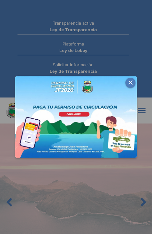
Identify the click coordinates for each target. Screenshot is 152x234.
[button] (130, 83)
